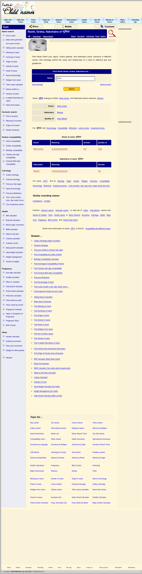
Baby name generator (14, 40)
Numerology (51, 128)
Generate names (61, 210)
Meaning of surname (14, 121)
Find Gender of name (42, 320)
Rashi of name (11, 71)
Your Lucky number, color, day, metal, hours (15, 198)
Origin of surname (13, 125)
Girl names (55, 423)
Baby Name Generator (42, 302)
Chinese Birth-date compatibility (13, 162)
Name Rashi (48, 37)
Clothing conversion (13, 341)
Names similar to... (13, 89)
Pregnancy (42, 220)
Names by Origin (99, 458)
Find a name (11, 36)
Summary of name (13, 57)
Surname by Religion (59, 445)
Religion (84, 181)
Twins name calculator (14, 85)
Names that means (70, 220)
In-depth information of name (14, 99)
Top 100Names (97, 21)
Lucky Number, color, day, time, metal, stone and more (89, 186)
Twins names (98, 423)
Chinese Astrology (13, 180)
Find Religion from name (43, 329)
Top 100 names (98, 434)
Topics (103, 36)
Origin (68, 181)
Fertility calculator (12, 277)
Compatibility (62, 128)
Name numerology (100, 479)
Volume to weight (12, 262)
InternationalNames (71, 21)
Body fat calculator (13, 220)
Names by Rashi (78, 458)
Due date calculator (13, 273)
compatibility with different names (98, 229)
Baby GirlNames (8, 21)
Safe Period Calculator (80, 497)
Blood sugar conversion (15, 225)
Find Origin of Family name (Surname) (48, 353)
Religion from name (13, 80)
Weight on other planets (15, 350)
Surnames (86, 215)
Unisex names (77, 423)
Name (73, 36)
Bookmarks (131, 567)
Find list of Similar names (43, 334)
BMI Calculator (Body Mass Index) (47, 359)
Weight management (14, 257)
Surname (81, 36)
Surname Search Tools (101, 445)
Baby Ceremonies (37, 471)
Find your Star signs (13, 184)
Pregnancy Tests (12, 321)
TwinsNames (33, 21)
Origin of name (11, 62)
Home (9, 567)
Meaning (60, 181)
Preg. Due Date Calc (59, 503)
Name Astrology (37, 84)
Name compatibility (13, 141)
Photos (51, 567)
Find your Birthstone (13, 193)
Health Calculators (37, 466)
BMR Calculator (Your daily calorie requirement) (52, 368)
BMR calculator (12, 229)
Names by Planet (57, 458)
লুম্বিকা (41, 98)
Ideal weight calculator (14, 252)
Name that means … (100, 490)
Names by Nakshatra (38, 458)
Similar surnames (12, 130)
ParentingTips (135, 21)
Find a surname (12, 116)
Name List (55, 434)
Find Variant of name (42, 338)
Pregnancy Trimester (14, 310)
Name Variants (74, 215)
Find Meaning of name (42, 306)
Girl (85, 149)
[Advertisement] (94, 257)
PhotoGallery (122, 21)
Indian (85, 210)
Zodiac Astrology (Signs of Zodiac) (47, 241)
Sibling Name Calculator (43, 297)
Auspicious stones (98, 128)
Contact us (89, 567)
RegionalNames (59, 21)
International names (58, 428)
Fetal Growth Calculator (39, 503)
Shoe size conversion (14, 346)
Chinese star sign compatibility (12, 156)
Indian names (35, 428)
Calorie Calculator (41, 377)
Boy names (34, 423)
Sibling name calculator (15, 48)
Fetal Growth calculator (15, 291)
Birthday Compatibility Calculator (46, 259)
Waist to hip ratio (12, 234)
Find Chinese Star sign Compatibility (48, 268)
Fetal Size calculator (13, 296)
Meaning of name (12, 53)
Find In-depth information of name (47, 343)
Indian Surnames (78, 439)
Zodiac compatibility (13, 146)
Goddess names (99, 452)
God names (76, 452)
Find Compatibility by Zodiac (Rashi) (48, 255)
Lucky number (83, 128)
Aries (100, 149)
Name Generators (37, 434)
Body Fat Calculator (41, 364)
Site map (69, 567)
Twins (50, 215)
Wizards (9, 358)
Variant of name (36, 497)
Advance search (105, 84)
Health (102, 215)
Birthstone (73, 128)
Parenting (96, 466)
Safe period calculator (14, 287)
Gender (76, 181)
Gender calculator (13, 337)
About (79, 567)
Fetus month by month (14, 305)
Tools (97, 36)
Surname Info (56, 497)
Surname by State (79, 445)
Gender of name (12, 66)
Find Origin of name (41, 315)
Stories (74, 471)
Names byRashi (46, 21)
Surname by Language (39, 445)
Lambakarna (37, 201)
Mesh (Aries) (64, 98)
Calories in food (12, 243)
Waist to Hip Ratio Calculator (45, 373)
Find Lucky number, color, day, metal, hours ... (51, 287)
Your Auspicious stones (15, 204)
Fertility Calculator (99, 497)
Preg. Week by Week (80, 503)
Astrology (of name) (58, 452)
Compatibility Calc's (37, 439)
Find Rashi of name (41, 325)
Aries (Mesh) (62, 119)
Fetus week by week (14, 300)
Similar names (59, 215)
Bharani (100, 98)
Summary (93, 181)
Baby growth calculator (14, 248)
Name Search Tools (79, 434)
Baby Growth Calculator (102, 503)
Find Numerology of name (44, 282)
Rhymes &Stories (110, 21)
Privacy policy (103, 567)
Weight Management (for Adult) (46, 391)
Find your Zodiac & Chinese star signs (48, 250)
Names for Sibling (39, 215)
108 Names (34, 452)
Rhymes (54, 471)
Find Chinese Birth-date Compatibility (48, 273)
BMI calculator (11, 216)
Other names (56, 439)
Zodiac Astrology (12, 175)
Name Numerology (13, 75)
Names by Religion (100, 428)
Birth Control (11, 325)
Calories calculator (13, 239)
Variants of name (12, 94)
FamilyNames (84, 21)
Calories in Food (40, 382)
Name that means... (13, 105)
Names (18, 567)
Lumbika (47, 201)
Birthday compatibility (14, 150)
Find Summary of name (43, 311)
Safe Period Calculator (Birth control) (48, 396)
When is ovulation (13, 282)
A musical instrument (59, 149)
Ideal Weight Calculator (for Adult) (47, 387)
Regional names (78, 428)
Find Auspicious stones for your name (48, 291)
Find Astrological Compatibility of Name (49, 264)
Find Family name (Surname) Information (49, 349)
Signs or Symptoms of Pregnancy (14, 315)
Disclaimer (118, 567)
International (95, 210)
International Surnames (101, 439)
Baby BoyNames (20, 21)
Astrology (37, 37)
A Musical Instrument (59, 171)
